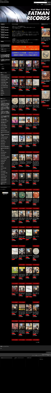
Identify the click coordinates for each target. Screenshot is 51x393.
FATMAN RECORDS (4, 2)
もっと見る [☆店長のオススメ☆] (49, 108)
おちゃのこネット (48, 354)
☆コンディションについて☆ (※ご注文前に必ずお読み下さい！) (5, 46)
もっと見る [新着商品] (37, 342)
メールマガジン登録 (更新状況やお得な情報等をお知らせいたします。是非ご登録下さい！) (5, 56)
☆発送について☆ (3, 49)
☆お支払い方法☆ (3, 51)
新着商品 (2, 41)
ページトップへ (49, 352)
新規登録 (42, 4)
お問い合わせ (41, 359)
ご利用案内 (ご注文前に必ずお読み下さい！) (5, 60)
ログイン (38, 4)
